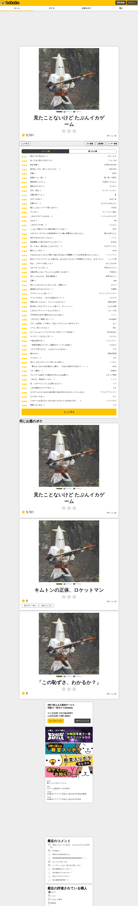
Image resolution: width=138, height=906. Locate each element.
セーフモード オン (55, 721)
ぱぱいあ (112, 199)
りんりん (112, 336)
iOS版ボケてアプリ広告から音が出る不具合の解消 (69, 793)
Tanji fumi (112, 169)
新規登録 (121, 2)
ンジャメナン (111, 341)
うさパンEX (111, 311)
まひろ (52, 892)
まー (114, 396)
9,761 (28, 135)
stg (115, 220)
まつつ (113, 285)
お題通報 (100, 144)
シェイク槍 (112, 259)
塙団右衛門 (112, 302)
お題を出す (86, 8)
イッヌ (113, 238)
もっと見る (69, 412)
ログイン (132, 2)
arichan (113, 242)
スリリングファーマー (107, 293)
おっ (114, 323)
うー (114, 383)
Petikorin (113, 272)
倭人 (114, 328)
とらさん (112, 225)
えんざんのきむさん (108, 203)
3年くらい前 (111, 136)
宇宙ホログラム (110, 268)
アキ (114, 349)
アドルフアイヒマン (108, 392)
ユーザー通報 (112, 144)
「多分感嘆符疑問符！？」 (59, 880)
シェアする (25, 144)
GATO (114, 173)
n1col (114, 250)
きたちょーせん (30, 605)
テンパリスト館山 (109, 212)
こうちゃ (112, 362)
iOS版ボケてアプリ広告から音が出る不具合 (69, 798)
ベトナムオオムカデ (108, 216)
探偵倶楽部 (112, 353)
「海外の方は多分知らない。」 (61, 854)
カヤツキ (112, 298)
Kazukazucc (111, 332)
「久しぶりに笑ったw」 (58, 862)
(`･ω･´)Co (112, 160)
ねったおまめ (111, 263)
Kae (114, 281)
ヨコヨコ (112, 186)
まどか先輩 (112, 306)
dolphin (113, 371)
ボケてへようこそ (82, 721)
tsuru (114, 366)
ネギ (114, 358)
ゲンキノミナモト (109, 190)
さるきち (112, 345)
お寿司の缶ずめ (110, 165)
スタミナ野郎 (111, 375)
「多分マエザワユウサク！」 (60, 876)
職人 (121, 8)
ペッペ (113, 315)
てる (114, 388)
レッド (113, 379)
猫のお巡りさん (110, 233)
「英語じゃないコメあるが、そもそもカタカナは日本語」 (69, 846)
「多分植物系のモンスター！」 (61, 869)
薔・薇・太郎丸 (110, 178)
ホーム (17, 8)
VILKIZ (113, 208)
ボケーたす (112, 156)
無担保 (52, 903)
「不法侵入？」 (55, 851)
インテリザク (111, 401)
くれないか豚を (55, 899)
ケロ (114, 405)
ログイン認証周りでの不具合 (69, 787)
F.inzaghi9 (112, 319)
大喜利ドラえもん (109, 182)
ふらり (52, 896)
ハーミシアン (111, 255)
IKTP (114, 229)
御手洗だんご (111, 276)
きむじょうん (46, 605)
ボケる (51, 8)
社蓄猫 (113, 289)
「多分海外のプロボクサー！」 (61, 872)
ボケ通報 (90, 144)
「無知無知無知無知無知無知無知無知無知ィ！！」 (68, 858)
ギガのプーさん (110, 246)
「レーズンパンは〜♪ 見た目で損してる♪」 (65, 865)
